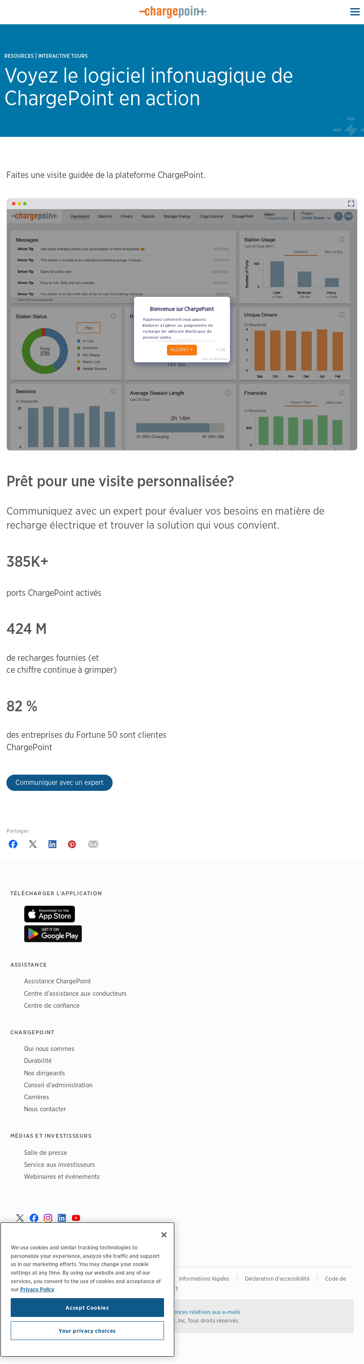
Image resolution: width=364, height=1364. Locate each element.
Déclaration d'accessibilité (277, 1278)
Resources (19, 56)
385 (18, 561)
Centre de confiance (52, 1005)
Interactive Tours (63, 56)
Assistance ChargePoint (57, 981)
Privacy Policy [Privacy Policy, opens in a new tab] (37, 1289)
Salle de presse (45, 1152)
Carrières (36, 1097)
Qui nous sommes (49, 1048)
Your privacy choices (87, 1330)
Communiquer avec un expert (59, 782)
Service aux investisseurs (59, 1164)
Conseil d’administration (58, 1085)
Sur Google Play (53, 933)
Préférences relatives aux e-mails (199, 1311)
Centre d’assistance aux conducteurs (75, 993)
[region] (87, 1289)
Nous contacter (45, 1109)
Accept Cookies (87, 1307)
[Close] (164, 1234)
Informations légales (204, 1278)
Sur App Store (49, 914)
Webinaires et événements (62, 1176)
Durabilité (38, 1060)
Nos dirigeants (44, 1073)
